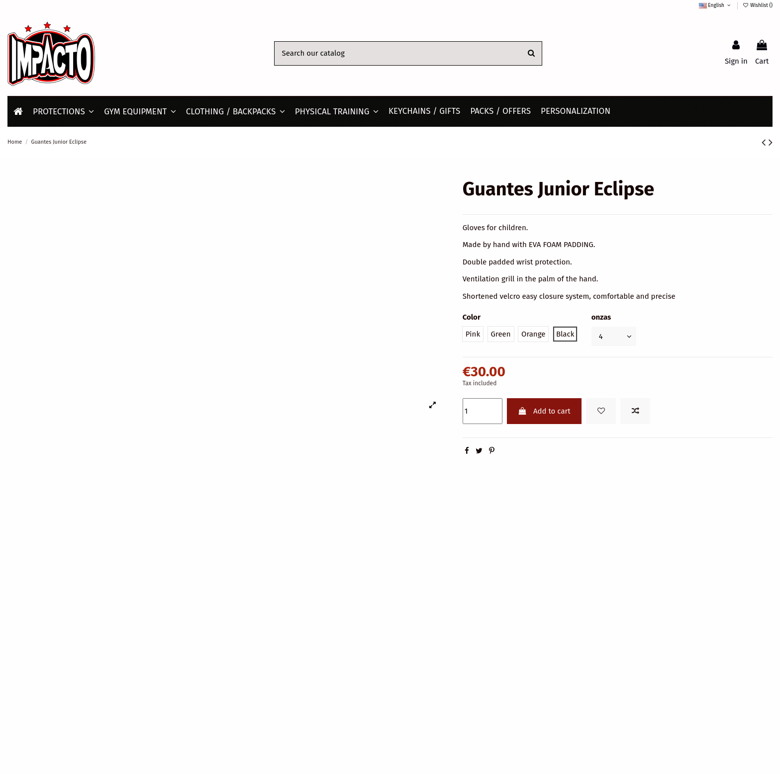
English (715, 5)
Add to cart (544, 411)
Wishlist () (758, 5)
